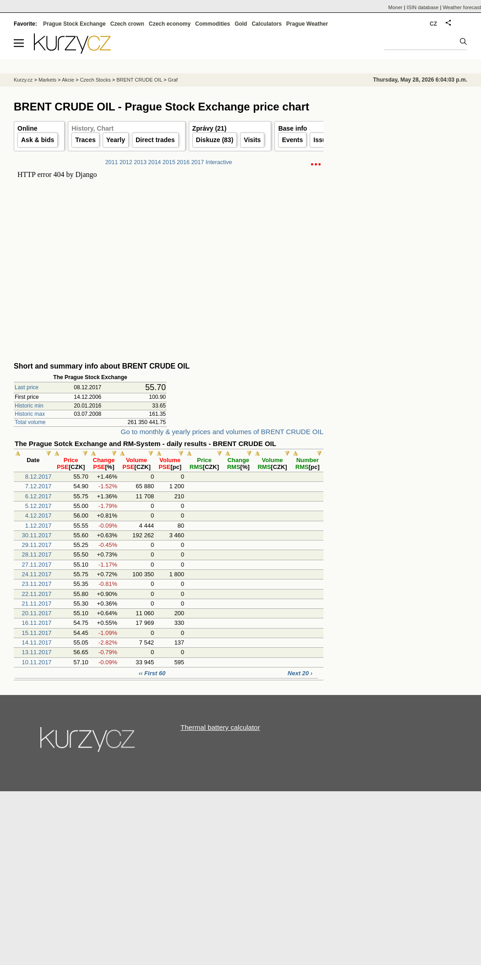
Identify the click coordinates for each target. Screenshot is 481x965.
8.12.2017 (38, 476)
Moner (395, 7)
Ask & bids (37, 139)
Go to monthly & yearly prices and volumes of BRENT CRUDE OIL (222, 432)
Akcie (68, 80)
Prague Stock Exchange (74, 24)
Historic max (30, 414)
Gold (241, 24)
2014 (154, 162)
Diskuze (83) (215, 139)
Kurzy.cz (23, 80)
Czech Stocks (95, 80)
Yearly (115, 139)
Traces (85, 139)
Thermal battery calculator (220, 727)
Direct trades (155, 139)
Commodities (212, 24)
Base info (292, 128)
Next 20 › (300, 673)
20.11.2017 (37, 613)
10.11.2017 (37, 662)
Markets (47, 80)
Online (27, 128)
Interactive (219, 162)
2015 (169, 162)
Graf (172, 80)
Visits (252, 139)
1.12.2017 (38, 525)
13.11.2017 (37, 652)
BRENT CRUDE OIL (139, 80)
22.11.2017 (37, 593)
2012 (126, 162)
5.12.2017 (38, 505)
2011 (111, 162)
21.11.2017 (37, 603)
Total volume (30, 422)
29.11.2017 (37, 544)
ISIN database (423, 7)
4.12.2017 (38, 515)
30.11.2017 (37, 535)
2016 (183, 162)
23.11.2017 (37, 583)
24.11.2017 (37, 574)
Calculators (266, 24)
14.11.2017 (37, 642)
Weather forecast (462, 7)
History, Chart (92, 128)
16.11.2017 (37, 622)
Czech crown (127, 24)
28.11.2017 (37, 554)
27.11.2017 (37, 564)
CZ (433, 24)
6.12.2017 (38, 496)
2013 (140, 162)
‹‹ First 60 (152, 673)
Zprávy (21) (209, 128)
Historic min (29, 406)
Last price (26, 387)
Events (292, 139)
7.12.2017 (38, 486)
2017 (197, 162)
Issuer (322, 139)
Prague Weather (307, 24)
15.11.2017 (37, 632)
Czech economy (170, 24)
